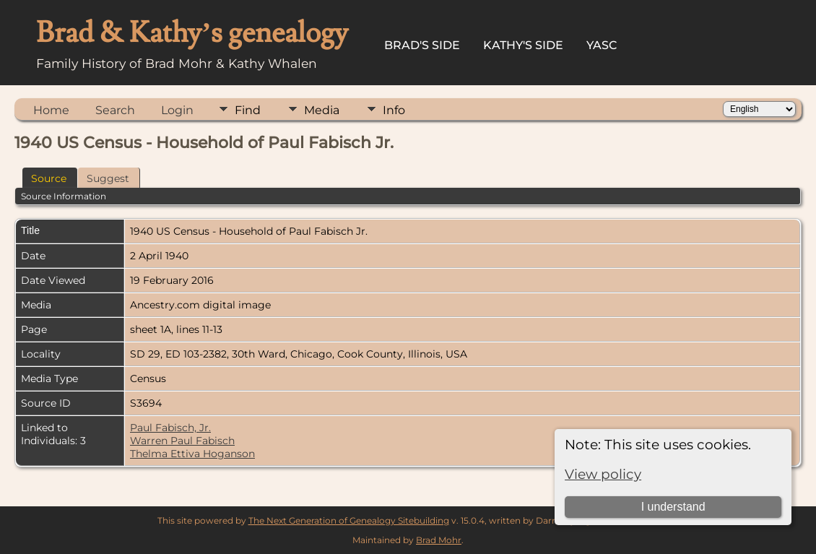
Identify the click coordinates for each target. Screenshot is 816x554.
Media (321, 110)
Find (248, 110)
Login (177, 110)
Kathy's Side (523, 45)
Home (51, 110)
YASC (601, 45)
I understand (673, 507)
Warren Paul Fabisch (182, 440)
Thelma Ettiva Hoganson (192, 453)
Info (394, 110)
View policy (603, 474)
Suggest (108, 178)
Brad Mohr (438, 539)
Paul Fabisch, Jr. (170, 427)
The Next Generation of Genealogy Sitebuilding (348, 520)
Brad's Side (422, 45)
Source (48, 178)
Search (115, 110)
